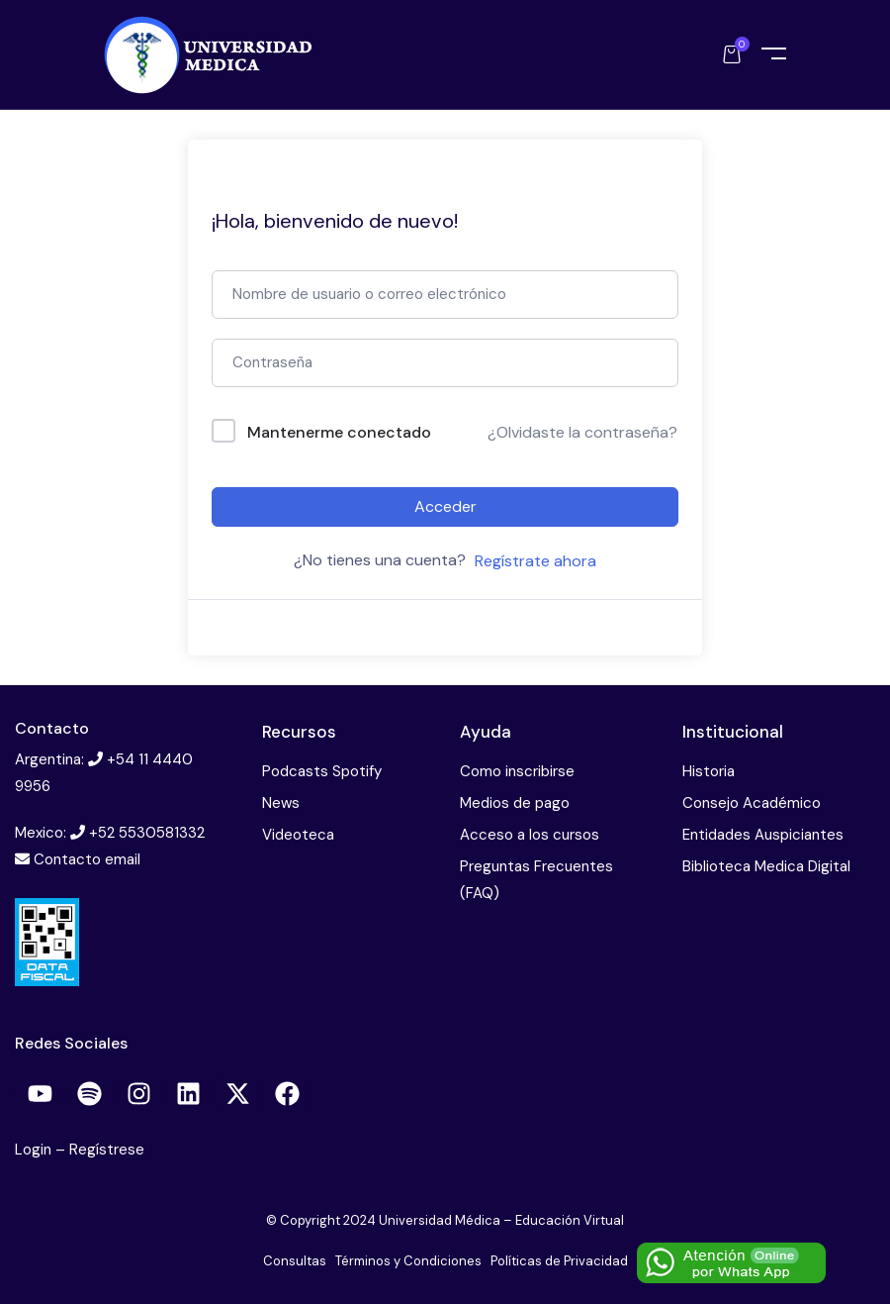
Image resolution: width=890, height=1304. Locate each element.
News (281, 803)
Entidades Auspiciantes (763, 835)
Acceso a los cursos (529, 835)
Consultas (294, 1261)
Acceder (445, 506)
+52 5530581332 (147, 833)
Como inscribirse (517, 771)
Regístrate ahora (535, 561)
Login (35, 1149)
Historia (708, 771)
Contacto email (87, 859)
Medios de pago (515, 803)
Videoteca (298, 835)
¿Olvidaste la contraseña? (582, 432)
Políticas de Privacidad (559, 1261)
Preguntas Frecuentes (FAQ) (536, 879)
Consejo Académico (751, 803)
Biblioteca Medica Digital (766, 866)
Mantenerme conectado (339, 432)
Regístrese (106, 1149)
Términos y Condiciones (408, 1261)
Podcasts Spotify (322, 771)
